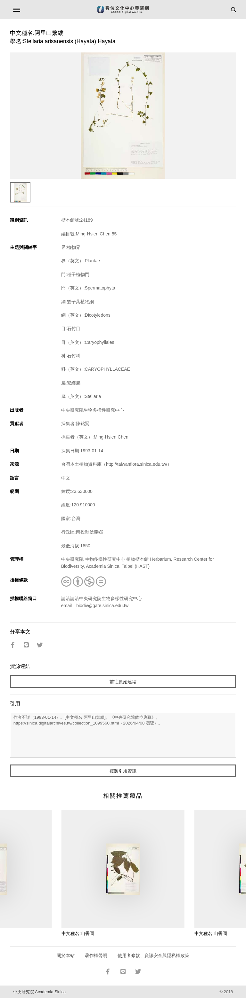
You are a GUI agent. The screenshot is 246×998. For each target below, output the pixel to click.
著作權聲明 (96, 955)
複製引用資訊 (123, 770)
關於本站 (66, 955)
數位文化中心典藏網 (123, 9)
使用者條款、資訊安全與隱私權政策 (153, 955)
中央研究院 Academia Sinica (39, 991)
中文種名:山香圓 (78, 933)
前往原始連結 (123, 681)
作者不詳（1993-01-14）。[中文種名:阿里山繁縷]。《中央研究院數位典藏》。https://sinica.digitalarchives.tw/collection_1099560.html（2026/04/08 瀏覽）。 (123, 735)
